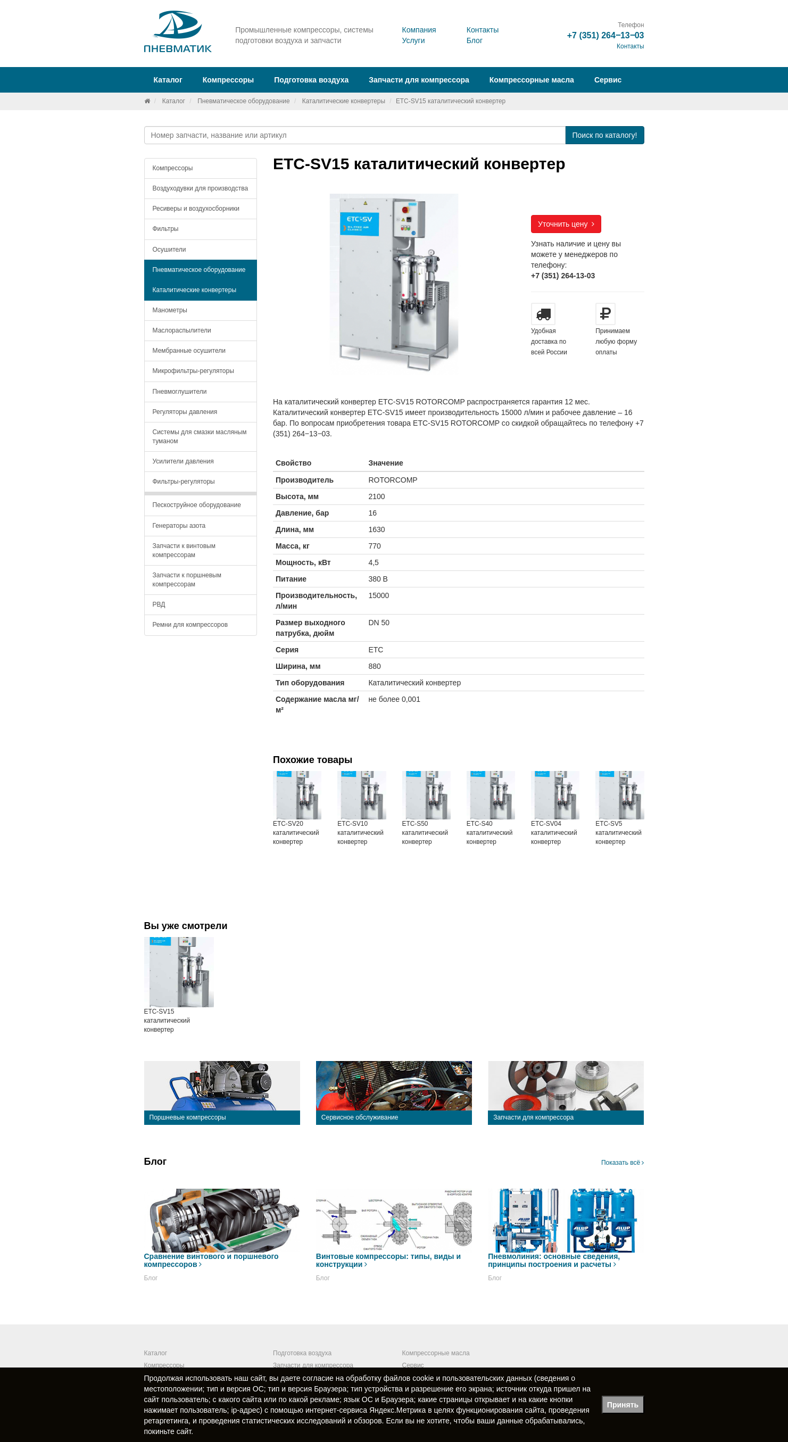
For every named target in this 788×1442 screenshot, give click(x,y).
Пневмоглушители (180, 391)
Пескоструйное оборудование (197, 505)
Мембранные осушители (189, 350)
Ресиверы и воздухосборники (196, 208)
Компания (419, 30)
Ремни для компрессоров (190, 624)
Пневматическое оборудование (243, 101)
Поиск (604, 135)
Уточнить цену (566, 224)
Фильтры (166, 229)
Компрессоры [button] (228, 80)
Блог (475, 40)
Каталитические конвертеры (343, 101)
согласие (318, 1378)
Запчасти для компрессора (419, 80)
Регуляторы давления (185, 412)
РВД (159, 604)
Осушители (169, 249)
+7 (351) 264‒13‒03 (605, 35)
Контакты (483, 30)
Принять (622, 1404)
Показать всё (622, 1162)
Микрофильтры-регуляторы (193, 371)
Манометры (170, 310)
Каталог (173, 101)
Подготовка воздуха (302, 1353)
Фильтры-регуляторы (184, 481)
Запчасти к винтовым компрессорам (184, 550)
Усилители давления (183, 461)
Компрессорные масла (532, 80)
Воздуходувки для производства (200, 188)
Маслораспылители (182, 330)
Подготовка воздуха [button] (311, 80)
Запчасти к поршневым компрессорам (187, 579)
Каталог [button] (168, 80)
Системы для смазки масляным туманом (200, 436)
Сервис (607, 80)
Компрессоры (173, 168)
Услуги (413, 40)
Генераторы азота (179, 525)
